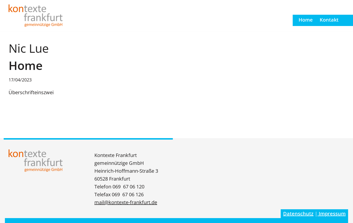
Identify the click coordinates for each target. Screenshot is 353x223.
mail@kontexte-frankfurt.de (125, 202)
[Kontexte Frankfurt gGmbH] (36, 15)
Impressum (331, 213)
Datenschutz (298, 213)
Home (306, 19)
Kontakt (329, 19)
